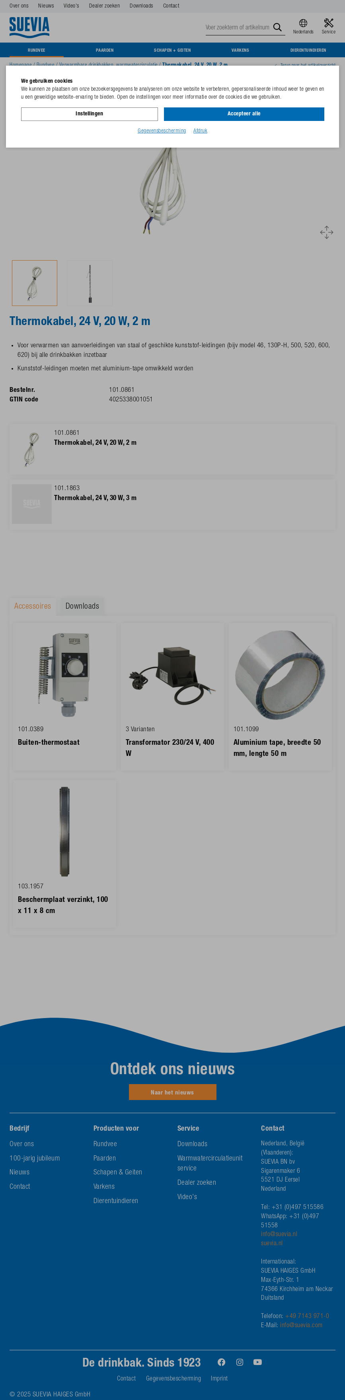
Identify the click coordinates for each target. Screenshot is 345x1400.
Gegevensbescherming (162, 131)
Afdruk (200, 131)
